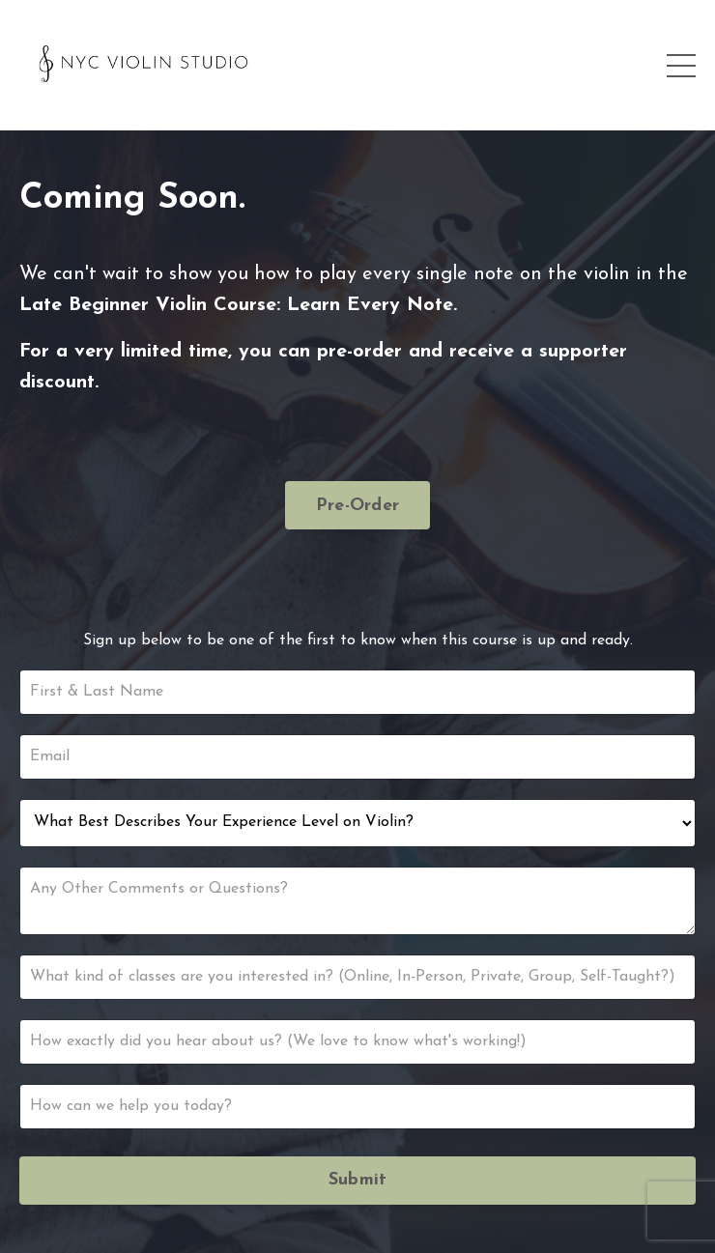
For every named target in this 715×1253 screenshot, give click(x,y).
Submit (358, 1180)
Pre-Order (357, 506)
